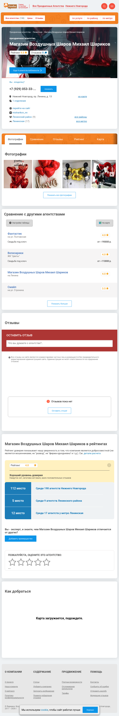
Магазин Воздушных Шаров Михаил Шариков (38, 272)
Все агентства (15, 18)
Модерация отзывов (99, 695)
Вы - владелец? (16, 82)
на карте (82, 96)
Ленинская (18, 121)
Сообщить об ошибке (99, 687)
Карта (100, 139)
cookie (44, 709)
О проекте (9, 682)
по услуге (77, 18)
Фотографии (15, 139)
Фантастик (15, 233)
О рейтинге (9, 691)
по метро (107, 18)
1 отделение (19, 100)
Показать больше (59, 304)
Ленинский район (22, 117)
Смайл (12, 287)
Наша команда (11, 687)
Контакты (94, 682)
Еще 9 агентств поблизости (27, 70)
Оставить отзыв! (59, 411)
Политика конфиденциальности (14, 696)
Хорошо (90, 710)
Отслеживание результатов (68, 688)
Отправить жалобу (98, 691)
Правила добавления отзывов (42, 696)
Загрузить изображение (43, 691)
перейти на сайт (21, 108)
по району (92, 18)
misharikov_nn (20, 112)
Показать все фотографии (59, 195)
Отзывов (37, 52)
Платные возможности (72, 682)
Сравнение (36, 139)
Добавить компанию (42, 687)
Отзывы (39, 18)
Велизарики (15, 253)
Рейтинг (79, 139)
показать (48, 89)
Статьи (36, 682)
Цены (30, 18)
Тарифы (65, 693)
